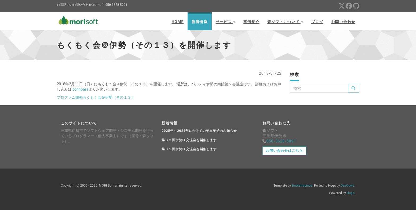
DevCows (347, 185)
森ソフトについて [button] (285, 22)
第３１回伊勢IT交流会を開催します (189, 149)
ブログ (317, 22)
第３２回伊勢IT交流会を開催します (189, 140)
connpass (80, 89)
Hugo (350, 193)
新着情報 (199, 22)
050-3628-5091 (281, 141)
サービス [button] (226, 22)
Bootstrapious (302, 185)
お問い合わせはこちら (284, 151)
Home (178, 22)
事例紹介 (251, 22)
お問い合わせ (343, 22)
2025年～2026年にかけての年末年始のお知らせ (199, 131)
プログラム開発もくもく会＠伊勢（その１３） (96, 97)
